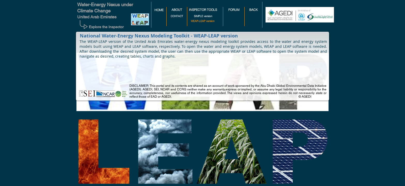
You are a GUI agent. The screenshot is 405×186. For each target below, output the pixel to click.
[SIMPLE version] (203, 16)
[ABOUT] (177, 10)
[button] (202, 21)
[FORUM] (233, 10)
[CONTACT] (177, 16)
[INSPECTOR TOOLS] (203, 10)
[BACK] (253, 10)
